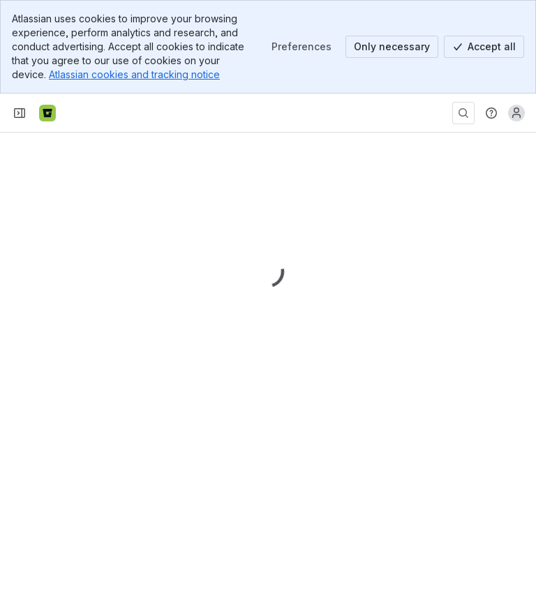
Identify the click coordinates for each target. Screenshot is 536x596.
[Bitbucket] (47, 113)
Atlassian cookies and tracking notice (134, 74)
